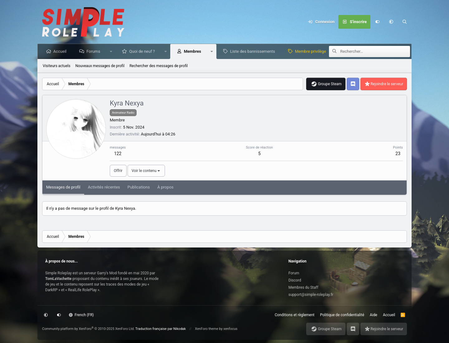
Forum (293, 273)
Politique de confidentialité (342, 315)
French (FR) (81, 315)
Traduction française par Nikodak (160, 329)
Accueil (60, 51)
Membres (192, 51)
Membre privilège (310, 51)
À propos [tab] (165, 187)
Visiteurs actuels (56, 66)
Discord (294, 280)
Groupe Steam (329, 84)
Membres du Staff (303, 287)
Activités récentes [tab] (104, 187)
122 (118, 153)
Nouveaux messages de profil (99, 66)
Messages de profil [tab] (63, 187)
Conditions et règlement (295, 315)
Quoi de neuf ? (143, 51)
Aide (373, 315)
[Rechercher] (405, 22)
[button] (391, 22)
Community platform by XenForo (88, 329)
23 (397, 153)
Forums (93, 51)
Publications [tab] (139, 187)
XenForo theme (206, 329)
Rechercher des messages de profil (158, 66)
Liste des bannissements (252, 51)
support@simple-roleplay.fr (310, 294)
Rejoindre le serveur (386, 84)
